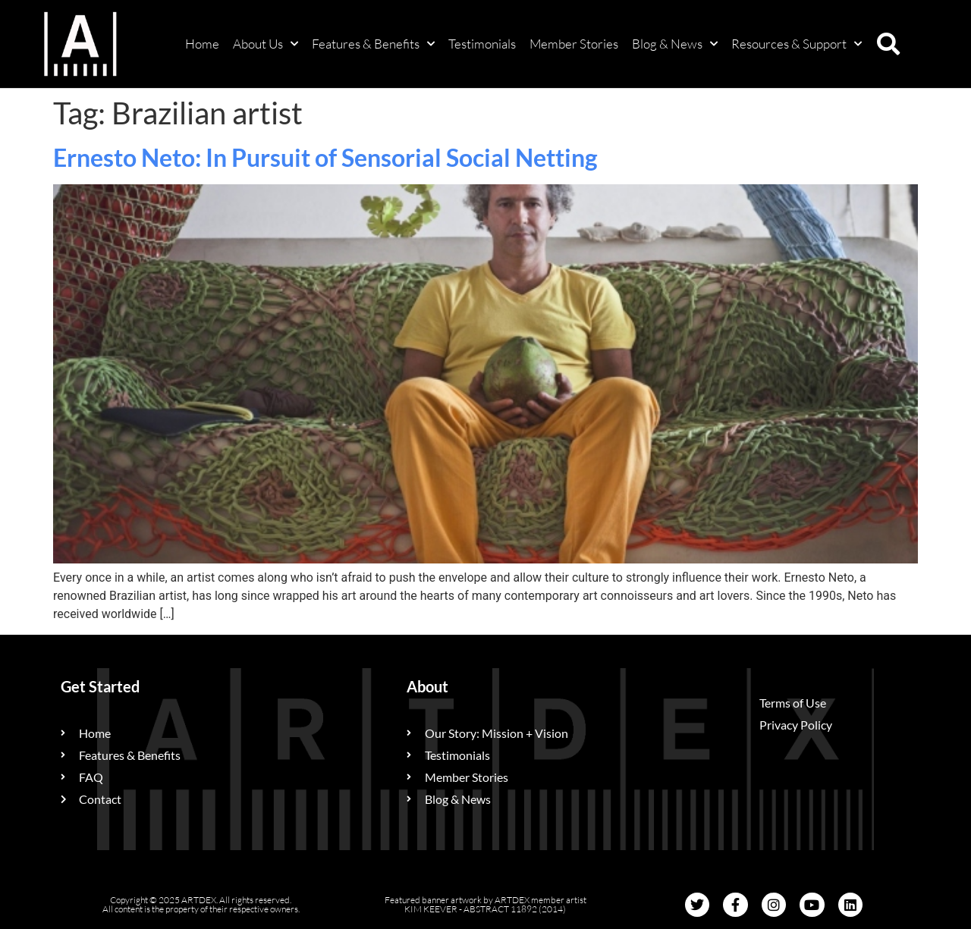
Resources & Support (796, 44)
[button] (888, 44)
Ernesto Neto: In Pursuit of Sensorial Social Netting (325, 157)
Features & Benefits (373, 44)
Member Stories (573, 44)
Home (202, 44)
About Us (265, 44)
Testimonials (482, 44)
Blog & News (675, 44)
